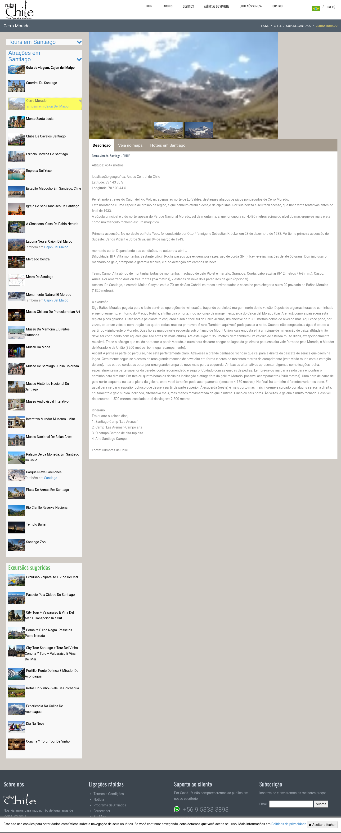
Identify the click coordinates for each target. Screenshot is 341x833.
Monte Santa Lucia (40, 119)
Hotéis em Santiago (167, 145)
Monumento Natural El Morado (48, 294)
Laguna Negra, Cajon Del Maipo (49, 241)
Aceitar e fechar (322, 825)
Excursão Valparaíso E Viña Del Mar (52, 577)
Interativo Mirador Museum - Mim (50, 419)
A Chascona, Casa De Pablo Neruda (52, 224)
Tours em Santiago (32, 42)
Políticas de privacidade (288, 824)
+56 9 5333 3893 (206, 809)
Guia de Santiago (298, 26)
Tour (149, 6)
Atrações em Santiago (24, 56)
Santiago (50, 478)
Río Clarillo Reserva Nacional (47, 507)
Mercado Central (38, 259)
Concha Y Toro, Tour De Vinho (48, 741)
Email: (286, 804)
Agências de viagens (216, 6)
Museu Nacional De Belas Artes (49, 437)
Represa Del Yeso (39, 171)
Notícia (99, 799)
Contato (278, 6)
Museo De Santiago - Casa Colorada (52, 366)
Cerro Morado (36, 101)
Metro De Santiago (39, 277)
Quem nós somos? (251, 6)
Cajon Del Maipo (57, 106)
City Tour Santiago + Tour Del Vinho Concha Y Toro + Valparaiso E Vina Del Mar (51, 653)
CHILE (278, 26)
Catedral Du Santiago (41, 83)
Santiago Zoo (36, 542)
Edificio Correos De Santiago (47, 154)
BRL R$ (331, 7)
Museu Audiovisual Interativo (47, 401)
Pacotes (167, 6)
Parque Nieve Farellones (44, 472)
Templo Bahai (36, 524)
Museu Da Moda (38, 347)
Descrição (102, 145)
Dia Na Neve (35, 723)
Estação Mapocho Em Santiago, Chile (53, 188)
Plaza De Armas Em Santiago (47, 490)
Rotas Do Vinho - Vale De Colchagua (52, 688)
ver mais (20, 816)
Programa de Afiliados (110, 805)
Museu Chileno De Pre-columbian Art (53, 312)
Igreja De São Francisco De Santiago (52, 206)
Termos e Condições (109, 794)
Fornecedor (102, 811)
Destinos (188, 6)
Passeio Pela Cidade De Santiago (50, 595)
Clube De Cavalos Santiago (46, 136)
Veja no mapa (130, 145)
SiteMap (100, 817)
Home (265, 26)
